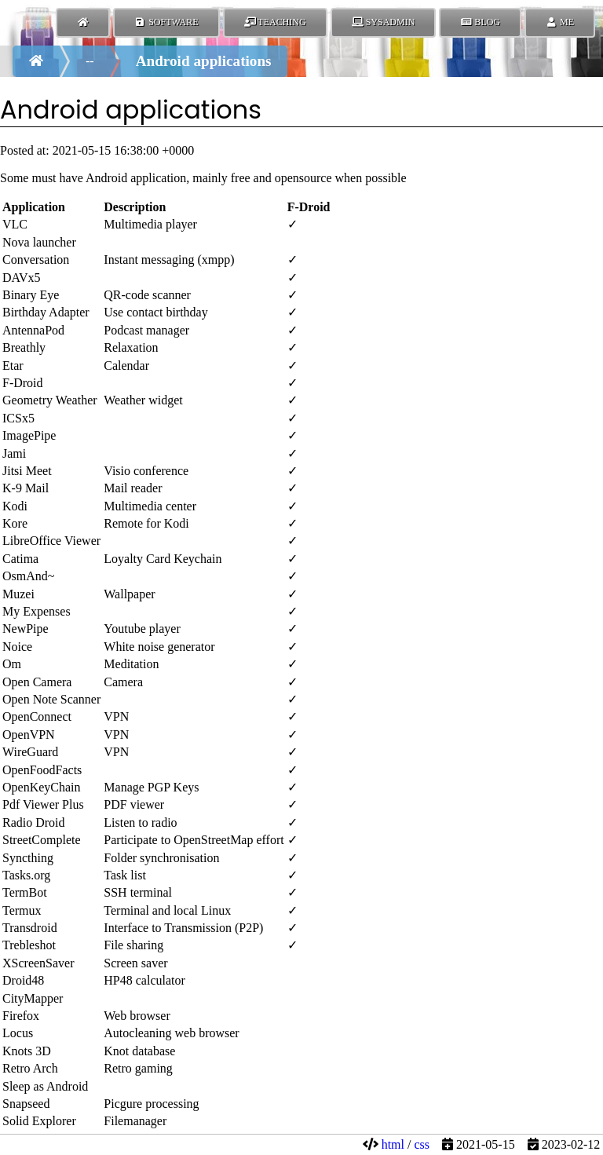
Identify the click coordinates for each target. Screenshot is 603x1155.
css (421, 1144)
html (393, 1144)
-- (90, 61)
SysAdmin (383, 21)
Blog (480, 21)
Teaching (275, 21)
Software (166, 21)
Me (560, 21)
